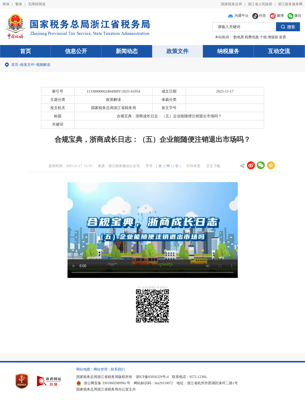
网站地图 (83, 369)
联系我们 (118, 369)
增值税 (273, 37)
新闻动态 (127, 51)
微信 (295, 16)
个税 (263, 37)
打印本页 (193, 166)
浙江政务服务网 (290, 4)
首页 (25, 51)
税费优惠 (252, 37)
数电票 (239, 37)
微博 (277, 16)
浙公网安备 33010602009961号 (103, 383)
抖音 (259, 16)
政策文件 (177, 51)
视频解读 (43, 65)
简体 (6, 4)
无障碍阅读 (37, 4)
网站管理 (101, 369)
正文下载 (213, 166)
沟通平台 (238, 16)
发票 (282, 37)
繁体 (18, 4)
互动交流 (279, 51)
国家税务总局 (231, 4)
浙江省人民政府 (260, 4)
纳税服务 (228, 51)
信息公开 (76, 51)
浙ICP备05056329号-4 (152, 377)
